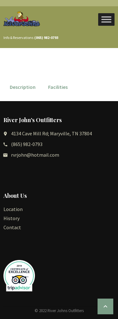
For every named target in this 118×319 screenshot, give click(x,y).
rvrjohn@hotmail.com (35, 155)
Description (23, 87)
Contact (12, 227)
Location (13, 209)
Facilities (58, 87)
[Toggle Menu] (106, 19)
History (11, 218)
